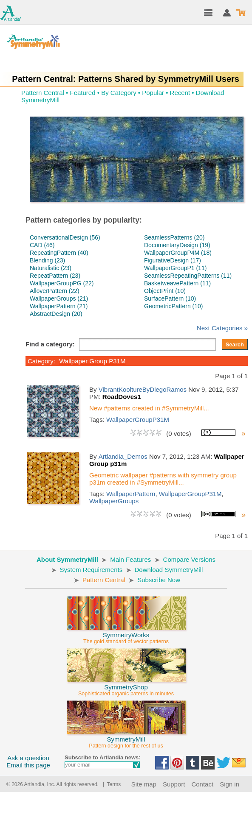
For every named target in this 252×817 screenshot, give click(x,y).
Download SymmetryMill (169, 569)
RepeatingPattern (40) (59, 252)
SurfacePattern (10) (170, 298)
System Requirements (91, 569)
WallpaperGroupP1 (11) (175, 268)
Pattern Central (42, 92)
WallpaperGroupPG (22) (61, 283)
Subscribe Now (158, 579)
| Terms (110, 784)
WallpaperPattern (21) (59, 306)
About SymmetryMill (67, 559)
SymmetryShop (126, 686)
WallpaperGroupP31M (137, 419)
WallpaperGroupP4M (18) (178, 252)
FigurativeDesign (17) (172, 260)
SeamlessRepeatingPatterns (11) (188, 275)
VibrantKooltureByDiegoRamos (143, 389)
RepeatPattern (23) (55, 275)
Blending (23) (47, 260)
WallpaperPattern (130, 493)
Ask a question (28, 757)
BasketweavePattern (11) (177, 283)
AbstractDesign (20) (56, 313)
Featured (82, 92)
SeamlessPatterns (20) (174, 237)
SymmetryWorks (126, 634)
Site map (143, 784)
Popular (153, 92)
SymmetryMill (126, 738)
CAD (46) (42, 245)
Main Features (130, 559)
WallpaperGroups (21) (59, 298)
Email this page (28, 765)
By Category (118, 92)
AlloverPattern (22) (54, 290)
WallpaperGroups (114, 501)
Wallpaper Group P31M (92, 361)
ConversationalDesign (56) (65, 237)
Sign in (229, 784)
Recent (180, 92)
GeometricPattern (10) (173, 306)
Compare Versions (189, 559)
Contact (202, 784)
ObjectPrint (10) (165, 290)
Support (174, 784)
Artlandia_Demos (123, 456)
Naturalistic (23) (50, 268)
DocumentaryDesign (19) (177, 245)
